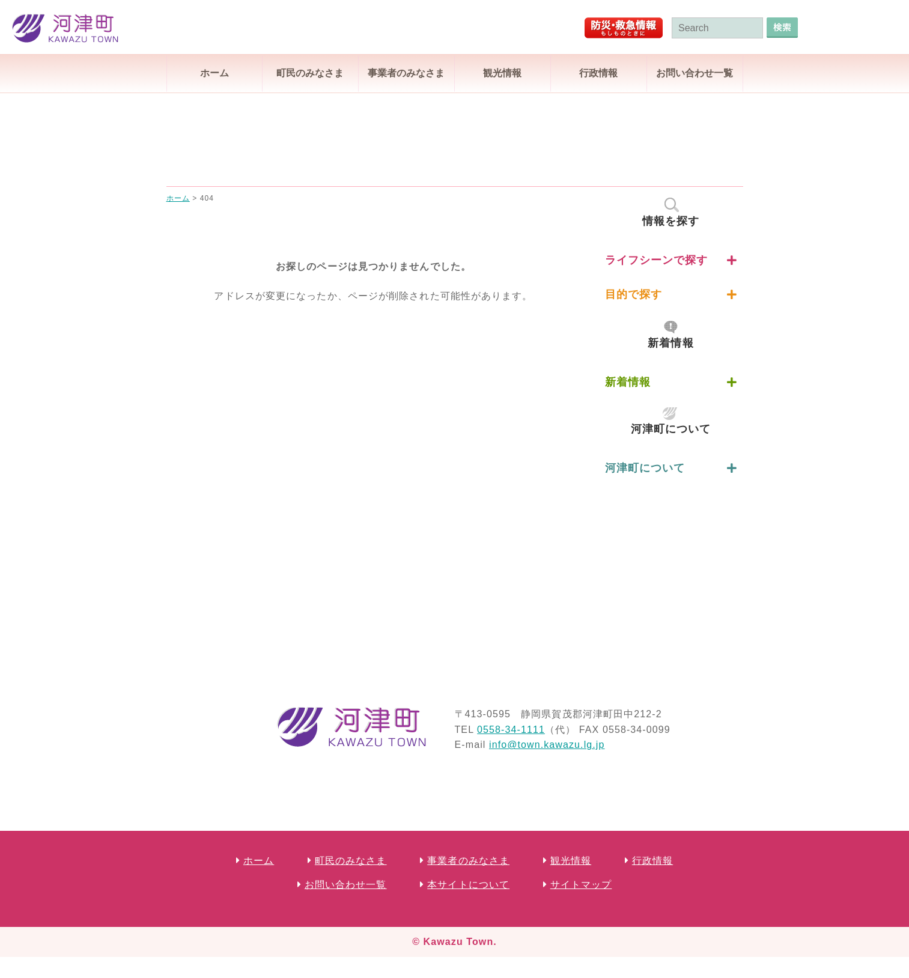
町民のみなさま (310, 73)
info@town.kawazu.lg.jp (547, 745)
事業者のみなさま (406, 73)
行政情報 (598, 73)
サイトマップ (581, 884)
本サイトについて (468, 884)
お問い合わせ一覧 (694, 73)
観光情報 (502, 73)
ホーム (214, 73)
